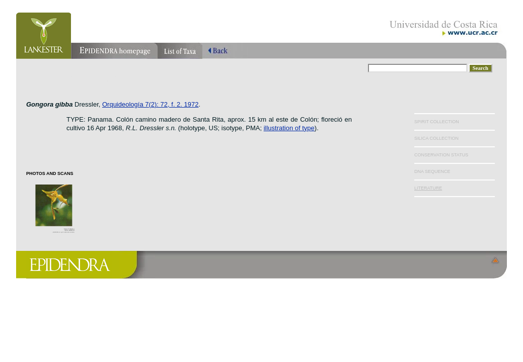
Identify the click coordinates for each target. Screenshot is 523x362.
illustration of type (289, 128)
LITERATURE (428, 188)
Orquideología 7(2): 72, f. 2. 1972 (150, 104)
